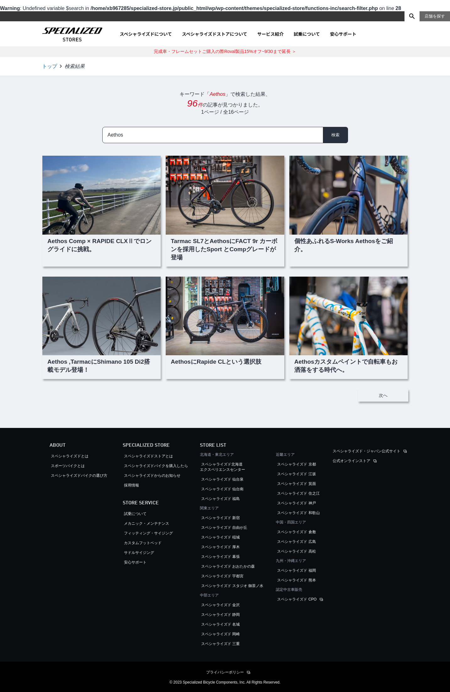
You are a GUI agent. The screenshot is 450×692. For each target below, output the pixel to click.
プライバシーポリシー (225, 672)
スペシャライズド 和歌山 (298, 513)
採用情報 (131, 485)
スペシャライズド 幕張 (220, 556)
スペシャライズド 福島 (220, 499)
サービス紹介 (270, 34)
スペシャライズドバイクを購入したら (156, 466)
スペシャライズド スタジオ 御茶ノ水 (232, 586)
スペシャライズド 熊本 (296, 580)
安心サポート (343, 34)
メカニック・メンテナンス (146, 523)
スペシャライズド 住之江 (298, 493)
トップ (49, 66)
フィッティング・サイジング (148, 533)
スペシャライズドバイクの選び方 (81, 475)
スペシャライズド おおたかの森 (228, 566)
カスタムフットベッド (143, 543)
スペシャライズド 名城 (220, 624)
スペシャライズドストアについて (214, 34)
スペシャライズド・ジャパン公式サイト (366, 451)
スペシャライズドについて (146, 34)
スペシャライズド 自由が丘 (224, 527)
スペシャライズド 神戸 (296, 503)
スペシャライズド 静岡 (220, 614)
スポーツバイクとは (68, 466)
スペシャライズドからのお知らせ (152, 475)
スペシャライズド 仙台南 (222, 489)
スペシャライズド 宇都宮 (222, 576)
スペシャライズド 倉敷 (296, 532)
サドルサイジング (139, 552)
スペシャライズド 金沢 (220, 605)
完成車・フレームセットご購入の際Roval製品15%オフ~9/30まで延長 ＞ (225, 51)
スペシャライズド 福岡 (296, 570)
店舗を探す (435, 16)
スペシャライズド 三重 (220, 644)
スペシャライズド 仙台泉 (222, 479)
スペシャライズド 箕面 (296, 483)
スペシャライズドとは (69, 456)
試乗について (307, 34)
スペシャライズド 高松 (296, 551)
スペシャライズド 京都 (296, 464)
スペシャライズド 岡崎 (220, 634)
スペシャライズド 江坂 (296, 474)
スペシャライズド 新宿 (220, 518)
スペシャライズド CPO (296, 599)
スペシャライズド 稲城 (220, 537)
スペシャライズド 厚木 (220, 547)
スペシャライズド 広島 (296, 541)
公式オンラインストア (351, 461)
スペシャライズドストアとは (148, 456)
